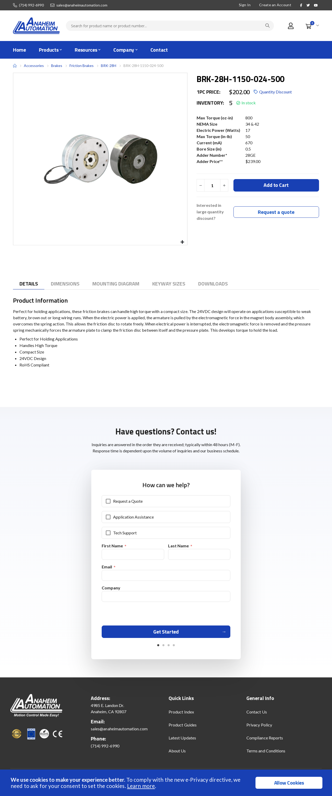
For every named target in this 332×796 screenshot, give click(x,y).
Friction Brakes (82, 65)
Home (15, 66)
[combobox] (170, 26)
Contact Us (256, 713)
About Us (177, 752)
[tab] (28, 283)
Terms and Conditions (265, 752)
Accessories (34, 65)
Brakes (56, 65)
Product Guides (183, 726)
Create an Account (275, 5)
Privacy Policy (259, 726)
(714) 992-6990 (31, 5)
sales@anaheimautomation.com (81, 5)
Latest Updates (182, 739)
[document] (167, 783)
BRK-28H (108, 65)
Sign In (245, 5)
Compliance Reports (264, 739)
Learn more (141, 786)
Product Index (181, 713)
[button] (182, 242)
